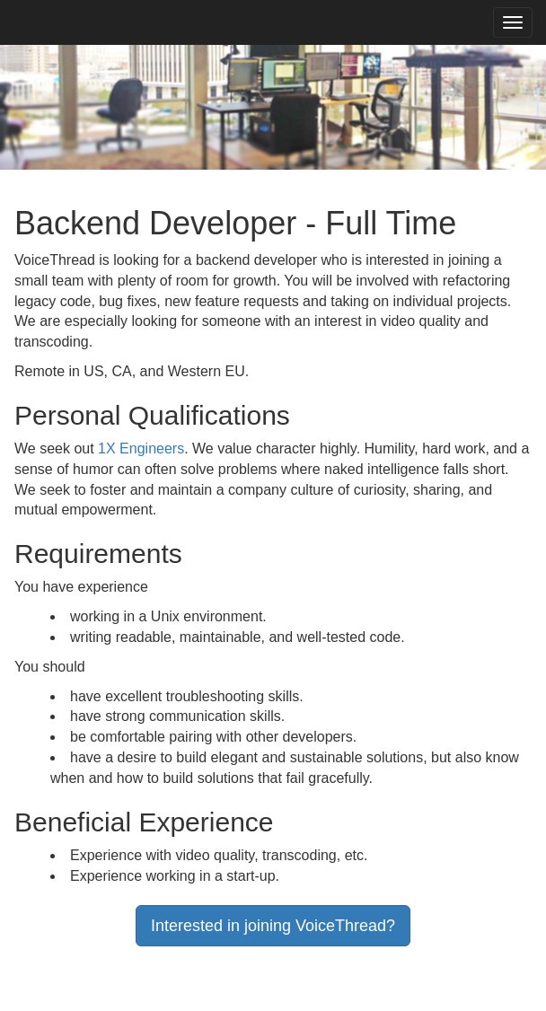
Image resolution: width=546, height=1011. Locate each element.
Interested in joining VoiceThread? (273, 926)
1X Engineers (141, 448)
